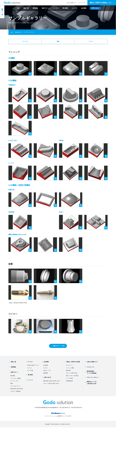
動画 (11, 384)
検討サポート (46, 8)
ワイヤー (91, 41)
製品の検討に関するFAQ (16, 389)
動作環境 (12, 376)
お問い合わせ (95, 8)
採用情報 (45, 373)
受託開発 (35, 8)
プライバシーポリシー (91, 378)
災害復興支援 (69, 381)
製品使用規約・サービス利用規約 (90, 373)
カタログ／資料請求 (15, 392)
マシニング (25, 41)
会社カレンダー (47, 371)
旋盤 (58, 41)
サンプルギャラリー (15, 387)
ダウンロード (69, 366)
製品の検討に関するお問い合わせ (51, 381)
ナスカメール (81, 2)
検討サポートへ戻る (58, 346)
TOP (18, 8)
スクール (29, 368)
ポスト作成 (30, 371)
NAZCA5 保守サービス (33, 366)
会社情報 (83, 8)
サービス (56, 8)
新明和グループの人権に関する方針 (90, 383)
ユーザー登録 (69, 379)
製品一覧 (26, 8)
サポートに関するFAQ (71, 373)
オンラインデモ (14, 381)
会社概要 (45, 366)
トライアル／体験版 (15, 379)
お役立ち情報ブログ (71, 2)
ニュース (74, 8)
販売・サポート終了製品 (72, 376)
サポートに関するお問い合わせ (51, 384)
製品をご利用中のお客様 (72, 362)
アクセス (45, 368)
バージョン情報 (70, 368)
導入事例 (65, 8)
